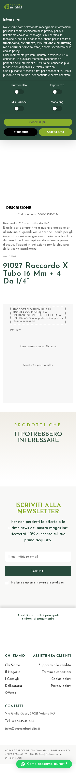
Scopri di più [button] (38, 122)
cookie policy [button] (11, 51)
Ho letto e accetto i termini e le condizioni (37, 582)
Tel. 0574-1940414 (19, 721)
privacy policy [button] (52, 31)
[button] (44, 764)
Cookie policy (61, 679)
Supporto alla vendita (55, 665)
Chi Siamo (12, 665)
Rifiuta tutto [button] (21, 131)
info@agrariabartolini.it (22, 728)
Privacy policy (61, 686)
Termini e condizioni (56, 672)
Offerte (10, 693)
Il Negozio (12, 672)
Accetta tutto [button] (55, 131)
